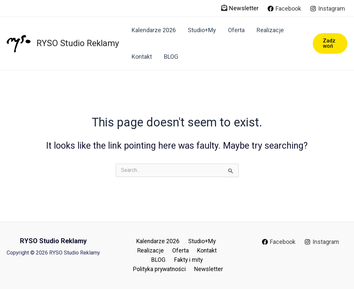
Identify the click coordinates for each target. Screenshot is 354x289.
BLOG (171, 56)
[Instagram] (327, 9)
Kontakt (142, 56)
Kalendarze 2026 (154, 30)
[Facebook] (284, 9)
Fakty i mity (147, 259)
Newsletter (244, 8)
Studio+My (202, 30)
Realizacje (270, 30)
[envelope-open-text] (224, 8)
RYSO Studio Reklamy (78, 43)
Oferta (236, 30)
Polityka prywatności (195, 259)
